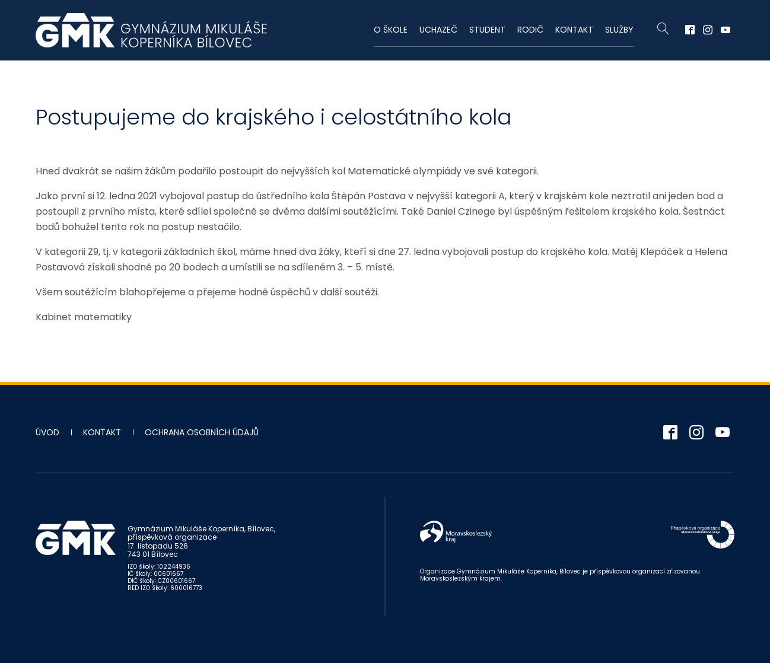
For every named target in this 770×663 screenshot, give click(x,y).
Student (487, 30)
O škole (391, 30)
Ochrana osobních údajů (202, 432)
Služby (619, 30)
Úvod (47, 432)
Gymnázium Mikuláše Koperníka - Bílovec (151, 30)
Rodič (530, 30)
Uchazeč (438, 30)
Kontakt (574, 30)
